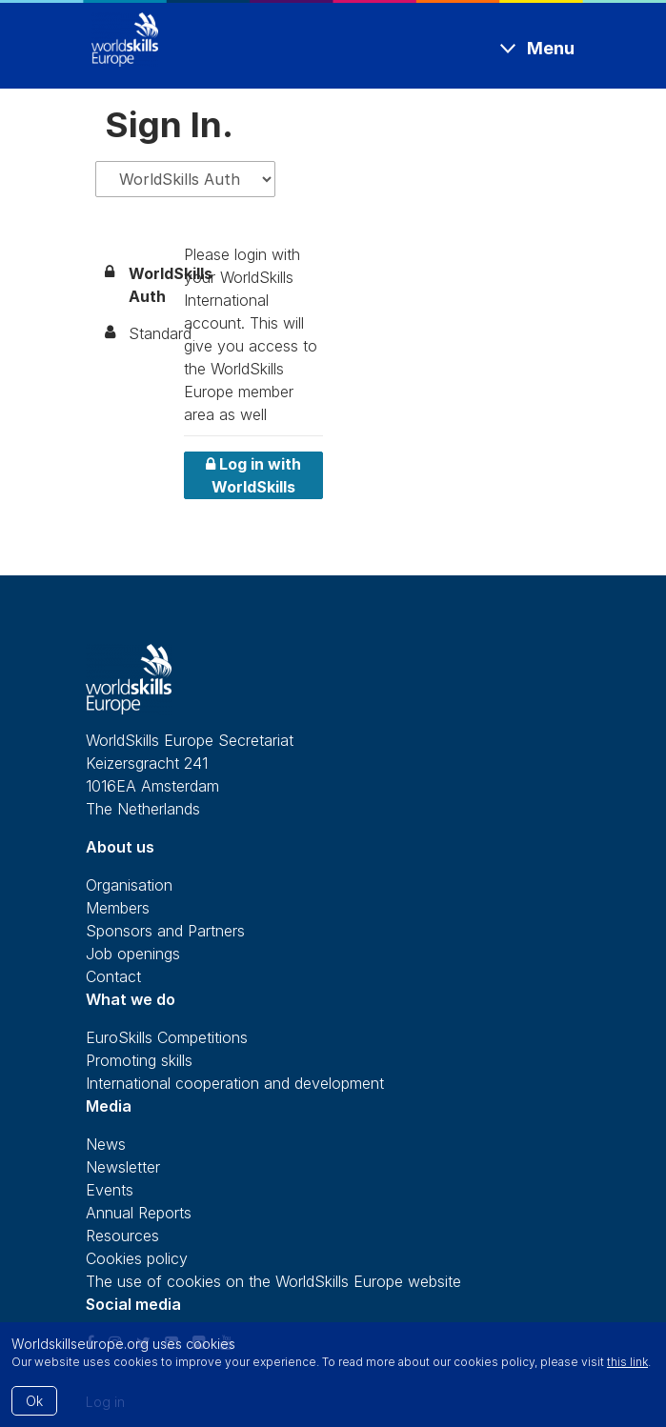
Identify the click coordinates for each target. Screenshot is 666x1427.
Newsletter (123, 1166)
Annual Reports (139, 1212)
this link (627, 1362)
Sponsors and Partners (165, 930)
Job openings (133, 953)
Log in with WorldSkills (253, 475)
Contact (113, 976)
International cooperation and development (235, 1083)
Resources (122, 1235)
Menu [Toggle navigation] (551, 48)
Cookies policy (137, 1258)
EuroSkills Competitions (167, 1037)
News (106, 1144)
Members (118, 907)
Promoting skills (139, 1060)
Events (109, 1189)
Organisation (129, 884)
